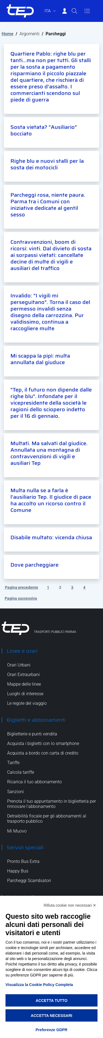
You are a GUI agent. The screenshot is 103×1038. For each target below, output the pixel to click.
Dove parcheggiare (34, 564)
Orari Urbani (18, 665)
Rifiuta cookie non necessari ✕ (70, 905)
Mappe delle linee (24, 684)
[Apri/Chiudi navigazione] (87, 11)
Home (7, 33)
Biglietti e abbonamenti (36, 719)
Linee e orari (22, 650)
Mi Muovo (17, 831)
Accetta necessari (51, 1015)
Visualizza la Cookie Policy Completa (39, 984)
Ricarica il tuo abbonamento (34, 781)
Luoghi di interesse (25, 693)
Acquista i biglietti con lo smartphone (43, 743)
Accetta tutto (52, 1000)
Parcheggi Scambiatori (29, 880)
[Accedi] (64, 11)
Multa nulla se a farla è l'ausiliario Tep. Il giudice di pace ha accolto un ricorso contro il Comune (50, 500)
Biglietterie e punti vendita (32, 734)
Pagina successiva (21, 598)
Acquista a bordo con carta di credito (42, 753)
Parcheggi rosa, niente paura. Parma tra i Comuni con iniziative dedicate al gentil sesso (47, 204)
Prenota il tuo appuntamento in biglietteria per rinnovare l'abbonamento (51, 804)
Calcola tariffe (20, 772)
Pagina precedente (21, 587)
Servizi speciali (25, 847)
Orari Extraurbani (23, 674)
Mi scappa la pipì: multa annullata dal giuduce (40, 359)
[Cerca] (74, 11)
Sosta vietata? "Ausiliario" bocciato (43, 130)
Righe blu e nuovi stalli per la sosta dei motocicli (47, 164)
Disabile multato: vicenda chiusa (51, 537)
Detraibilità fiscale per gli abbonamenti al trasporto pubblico (46, 818)
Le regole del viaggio (27, 703)
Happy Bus (17, 871)
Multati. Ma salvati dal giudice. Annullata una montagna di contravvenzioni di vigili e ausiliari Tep (49, 453)
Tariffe (13, 762)
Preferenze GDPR (52, 1030)
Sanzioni (15, 791)
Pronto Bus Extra (23, 861)
